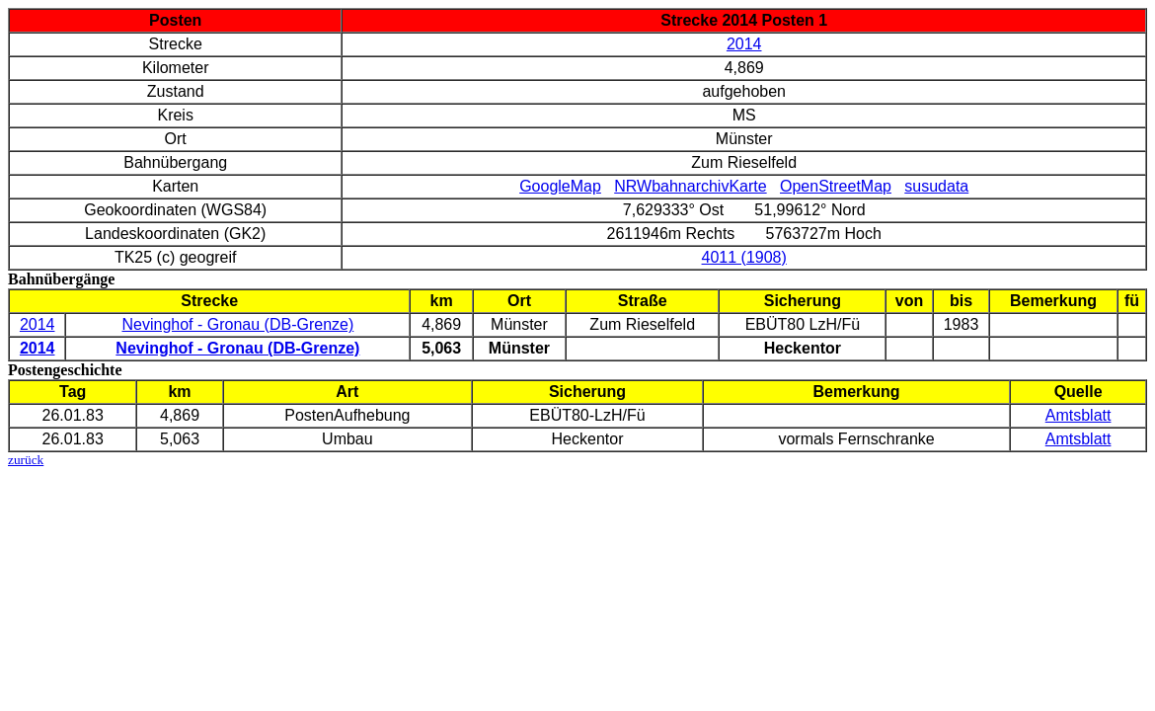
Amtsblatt (1078, 415)
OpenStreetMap (835, 186)
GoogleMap (560, 186)
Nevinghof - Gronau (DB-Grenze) (238, 324)
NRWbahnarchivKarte (690, 186)
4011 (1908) (744, 257)
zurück (25, 459)
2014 (744, 44)
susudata (936, 186)
